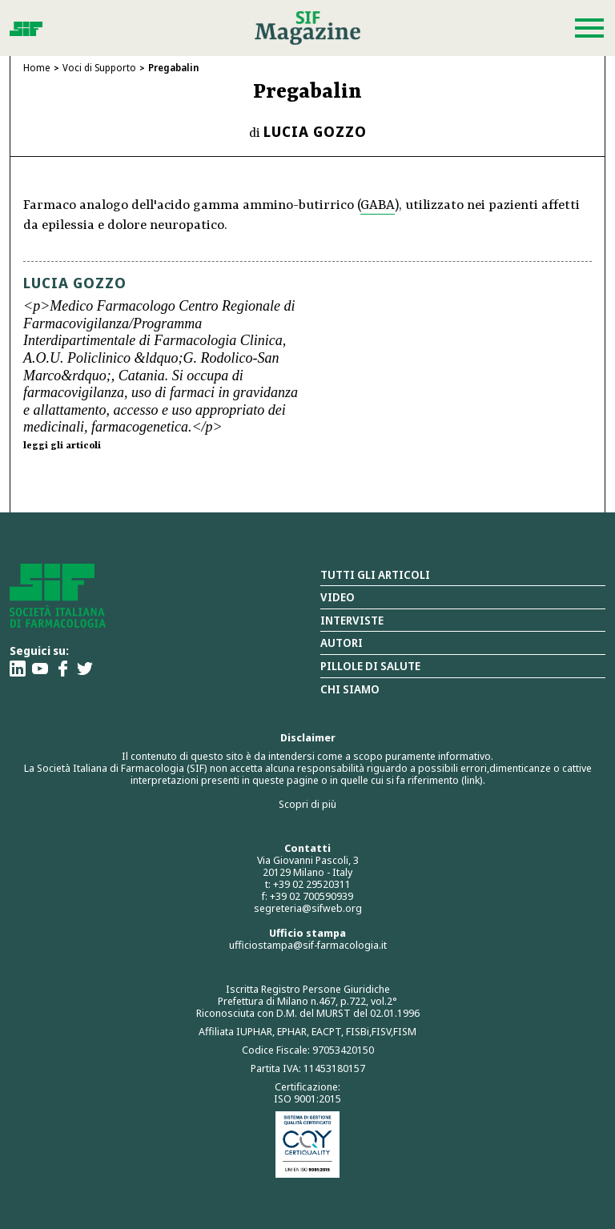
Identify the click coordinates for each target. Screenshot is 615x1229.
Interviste (352, 620)
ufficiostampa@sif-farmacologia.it (308, 945)
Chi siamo (350, 689)
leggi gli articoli (62, 446)
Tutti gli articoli (375, 574)
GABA (377, 205)
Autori (341, 642)
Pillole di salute (370, 665)
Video (337, 596)
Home (36, 67)
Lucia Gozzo (315, 131)
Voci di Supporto (99, 67)
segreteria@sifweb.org (308, 908)
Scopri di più (307, 804)
